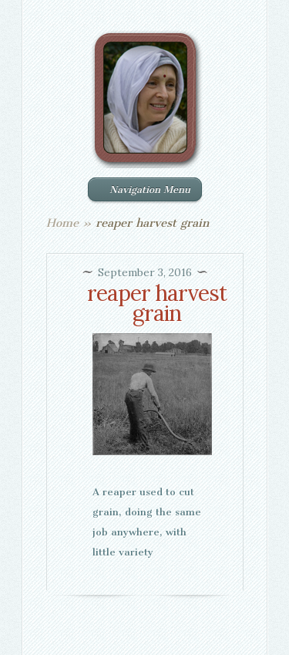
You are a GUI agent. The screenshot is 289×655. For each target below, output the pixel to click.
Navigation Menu (143, 189)
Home (62, 223)
